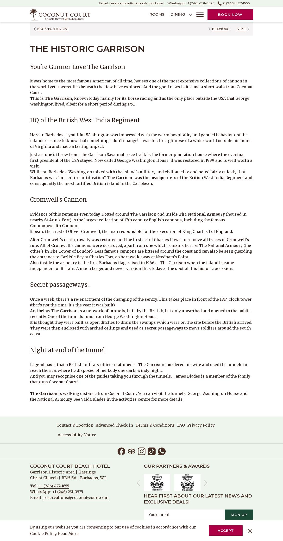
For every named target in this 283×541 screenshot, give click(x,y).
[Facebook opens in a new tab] (121, 451)
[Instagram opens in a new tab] (141, 451)
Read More (68, 533)
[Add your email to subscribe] (184, 514)
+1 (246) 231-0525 (67, 491)
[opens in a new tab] (157, 482)
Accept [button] (226, 530)
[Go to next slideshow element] (206, 483)
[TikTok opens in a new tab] (152, 451)
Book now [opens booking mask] (230, 14)
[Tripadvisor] (131, 451)
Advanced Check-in (114, 425)
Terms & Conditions (155, 425)
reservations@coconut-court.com (75, 497)
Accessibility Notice (77, 434)
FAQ (181, 425)
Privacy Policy (201, 425)
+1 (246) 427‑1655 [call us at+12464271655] (234, 3)
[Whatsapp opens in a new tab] (162, 451)
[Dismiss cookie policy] (249, 531)
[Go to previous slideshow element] (138, 483)
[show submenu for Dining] (162, 14)
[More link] (198, 14)
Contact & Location (75, 425)
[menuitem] (129, 14)
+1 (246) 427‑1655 (53, 486)
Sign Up (239, 514)
